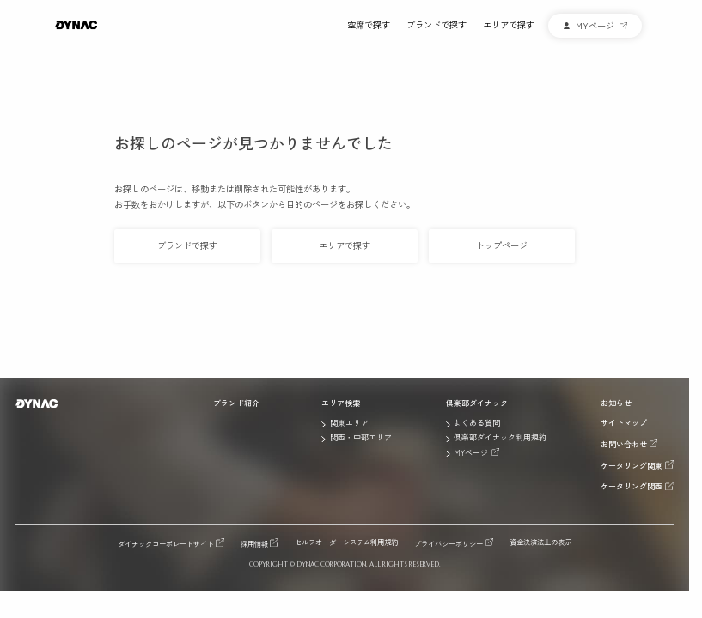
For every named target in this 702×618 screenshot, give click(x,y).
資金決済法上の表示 (540, 542)
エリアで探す (508, 25)
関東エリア (349, 423)
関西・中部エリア (361, 437)
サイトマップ (624, 423)
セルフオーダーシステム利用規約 (346, 542)
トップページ (502, 245)
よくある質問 (477, 423)
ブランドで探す (436, 25)
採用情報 (254, 543)
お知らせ (616, 403)
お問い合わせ (624, 444)
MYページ (471, 452)
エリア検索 (340, 403)
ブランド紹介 (236, 403)
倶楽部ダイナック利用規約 (500, 437)
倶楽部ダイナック (477, 403)
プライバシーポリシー (448, 543)
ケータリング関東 (631, 465)
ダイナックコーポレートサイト (166, 543)
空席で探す (368, 25)
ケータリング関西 (631, 486)
